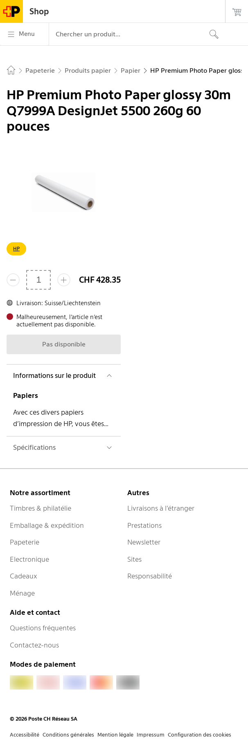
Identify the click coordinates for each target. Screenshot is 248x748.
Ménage (22, 593)
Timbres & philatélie (40, 508)
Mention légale (115, 735)
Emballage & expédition (47, 525)
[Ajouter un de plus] (63, 279)
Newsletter (143, 542)
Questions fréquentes (43, 628)
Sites (134, 559)
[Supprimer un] (13, 279)
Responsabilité (149, 576)
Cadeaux (23, 576)
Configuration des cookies (199, 735)
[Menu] (24, 34)
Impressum (151, 735)
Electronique (29, 559)
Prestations (144, 525)
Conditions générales (68, 735)
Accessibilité (24, 735)
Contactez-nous (34, 645)
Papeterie (24, 542)
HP (16, 249)
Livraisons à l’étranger (160, 508)
